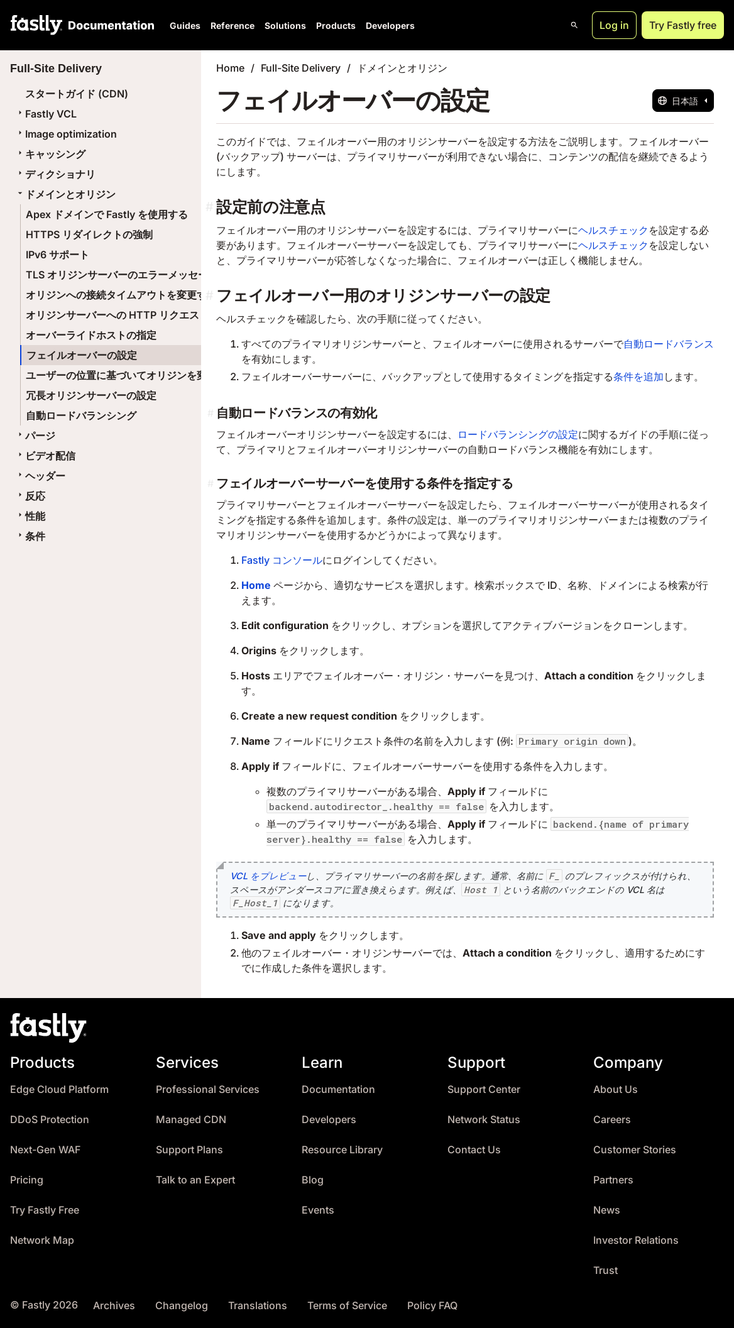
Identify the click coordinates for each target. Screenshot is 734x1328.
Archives (114, 1306)
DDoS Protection (49, 1120)
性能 (30, 516)
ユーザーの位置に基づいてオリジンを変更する (131, 375)
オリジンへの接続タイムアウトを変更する (121, 294)
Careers (612, 1120)
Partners (613, 1180)
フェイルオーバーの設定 (81, 355)
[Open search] (574, 25)
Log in (614, 25)
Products (336, 25)
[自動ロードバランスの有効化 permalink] (211, 413)
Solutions (285, 25)
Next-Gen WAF (45, 1150)
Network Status (483, 1120)
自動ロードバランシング (81, 415)
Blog (313, 1180)
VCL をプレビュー (268, 875)
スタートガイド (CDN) (76, 93)
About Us (615, 1089)
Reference (233, 25)
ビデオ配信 (45, 455)
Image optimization (66, 134)
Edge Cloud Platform (59, 1089)
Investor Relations (636, 1240)
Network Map (42, 1240)
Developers (390, 25)
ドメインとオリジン (65, 194)
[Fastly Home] (36, 25)
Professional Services (208, 1089)
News (606, 1210)
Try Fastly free (682, 25)
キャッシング (50, 154)
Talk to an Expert (195, 1180)
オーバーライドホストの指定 (91, 335)
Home (230, 68)
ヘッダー (40, 475)
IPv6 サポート (57, 254)
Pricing (26, 1180)
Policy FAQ (432, 1306)
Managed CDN (191, 1120)
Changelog (181, 1306)
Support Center (483, 1089)
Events (318, 1210)
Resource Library (342, 1150)
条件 (30, 536)
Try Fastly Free (44, 1210)
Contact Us (474, 1150)
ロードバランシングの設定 (517, 434)
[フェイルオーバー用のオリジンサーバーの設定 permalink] (210, 296)
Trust (605, 1270)
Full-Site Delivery (301, 68)
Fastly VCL (46, 113)
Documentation (338, 1089)
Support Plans (189, 1150)
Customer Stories (634, 1150)
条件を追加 (638, 376)
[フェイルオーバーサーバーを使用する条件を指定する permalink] (211, 483)
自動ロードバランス (668, 343)
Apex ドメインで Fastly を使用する (107, 214)
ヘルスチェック (613, 230)
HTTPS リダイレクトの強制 (89, 234)
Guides (185, 25)
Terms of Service (347, 1306)
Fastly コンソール (281, 560)
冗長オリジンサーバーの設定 (91, 395)
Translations (257, 1306)
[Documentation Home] (109, 25)
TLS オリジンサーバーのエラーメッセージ (122, 274)
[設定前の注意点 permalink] (210, 207)
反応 (30, 496)
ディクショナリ (55, 174)
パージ (35, 435)
